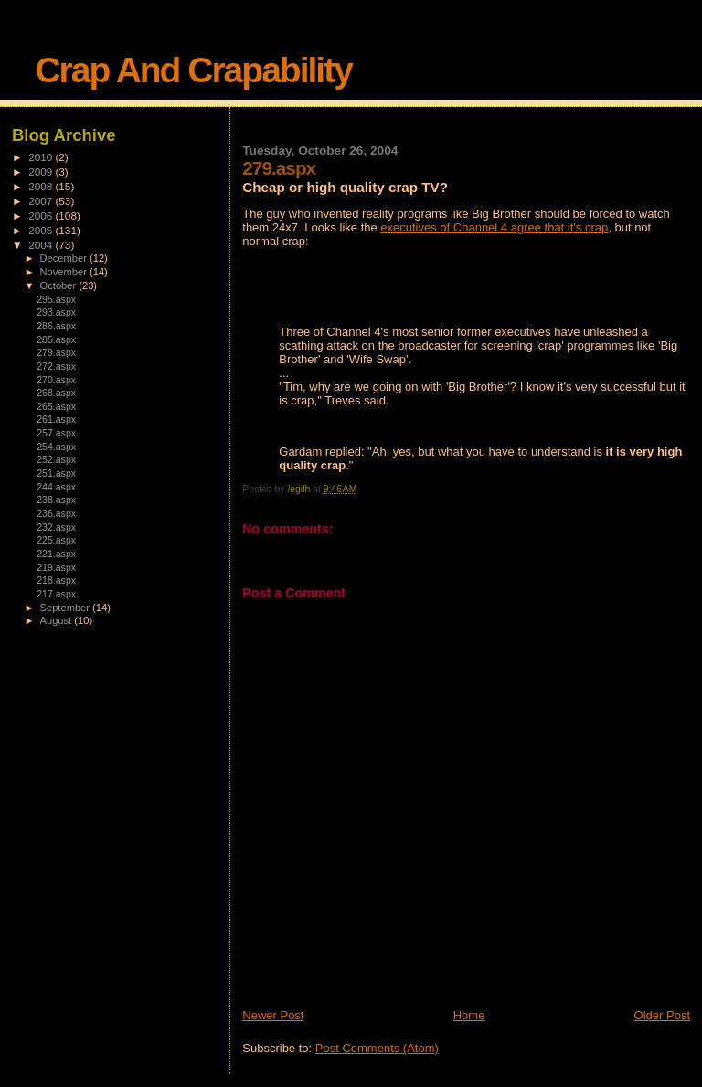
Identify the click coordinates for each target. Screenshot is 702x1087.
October (60, 285)
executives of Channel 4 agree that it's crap (494, 227)
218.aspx (56, 580)
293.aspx (56, 312)
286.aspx (56, 325)
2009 (41, 172)
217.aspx (56, 593)
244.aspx (56, 486)
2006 (41, 215)
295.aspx (56, 299)
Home (469, 1015)
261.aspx (56, 419)
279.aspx (56, 352)
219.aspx (56, 567)
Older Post (662, 1015)
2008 (41, 186)
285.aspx (56, 339)
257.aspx (56, 432)
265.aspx (56, 406)
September (66, 607)
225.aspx (56, 539)
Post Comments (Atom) (377, 1048)
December (65, 258)
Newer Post (272, 1015)
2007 (41, 201)
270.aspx (56, 379)
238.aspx (56, 499)
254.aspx (56, 446)
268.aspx (56, 392)
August (57, 620)
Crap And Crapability (193, 70)
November (65, 271)
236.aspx (56, 513)
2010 (41, 157)
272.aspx (56, 366)
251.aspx (56, 473)
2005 (41, 230)
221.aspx (56, 553)
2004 (41, 245)
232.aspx (56, 527)
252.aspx (56, 459)
